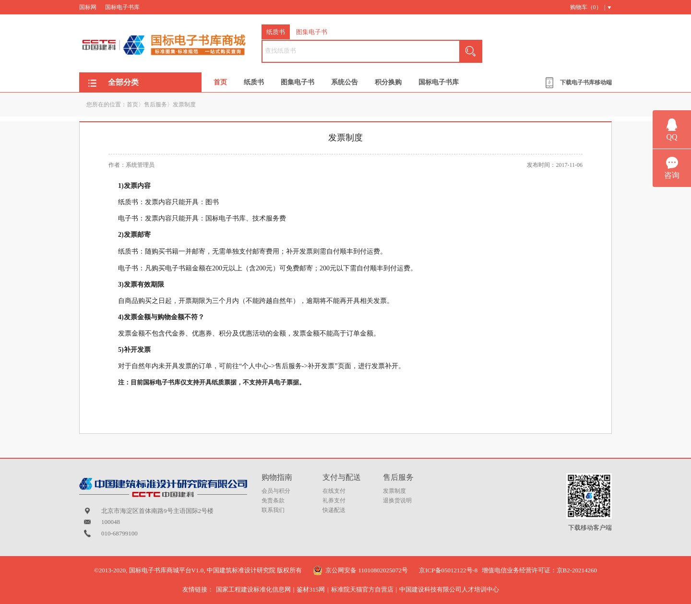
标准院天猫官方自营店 (362, 589)
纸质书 (275, 31)
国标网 (87, 7)
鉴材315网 (311, 589)
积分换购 (388, 82)
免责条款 (273, 500)
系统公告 (344, 82)
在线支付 (334, 491)
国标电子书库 (122, 7)
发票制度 (184, 104)
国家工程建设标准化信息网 (253, 589)
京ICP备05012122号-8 (448, 570)
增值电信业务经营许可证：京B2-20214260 (539, 570)
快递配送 (334, 510)
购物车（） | (588, 7)
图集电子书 (311, 31)
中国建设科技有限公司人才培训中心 (449, 589)
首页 (220, 82)
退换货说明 (397, 500)
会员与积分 (276, 491)
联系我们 (273, 510)
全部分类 (123, 82)
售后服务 (155, 104)
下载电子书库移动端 (586, 82)
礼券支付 (334, 500)
